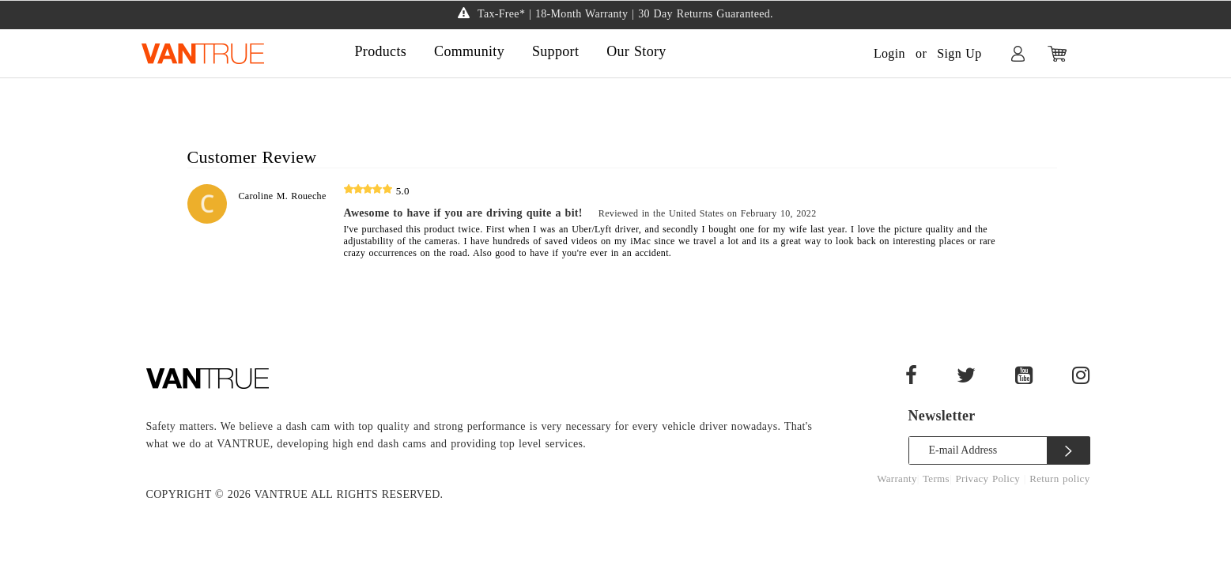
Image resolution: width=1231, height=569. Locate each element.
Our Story (636, 51)
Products (381, 51)
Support (555, 51)
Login (889, 53)
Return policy (1059, 478)
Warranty (897, 478)
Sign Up (959, 53)
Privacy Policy (989, 478)
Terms (936, 478)
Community (469, 51)
